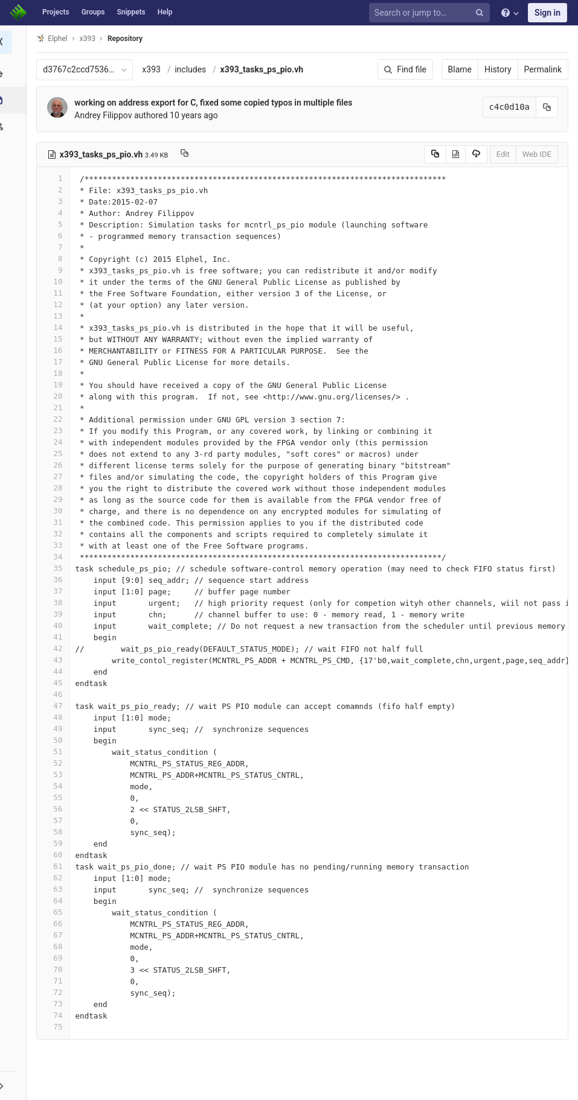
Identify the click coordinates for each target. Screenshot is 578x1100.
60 (56, 854)
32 (56, 533)
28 (56, 487)
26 (56, 464)
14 (56, 327)
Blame (460, 69)
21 (56, 407)
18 (56, 373)
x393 (155, 69)
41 (56, 636)
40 (56, 625)
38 (56, 602)
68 (56, 946)
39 (56, 613)
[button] (15, 1085)
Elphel (55, 38)
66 (56, 923)
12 (56, 304)
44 (56, 671)
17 (56, 361)
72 (56, 992)
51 (56, 751)
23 (56, 430)
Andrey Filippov (106, 115)
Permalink (543, 69)
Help (165, 12)
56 (56, 808)
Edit (503, 154)
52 (56, 763)
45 (56, 682)
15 (56, 338)
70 (56, 969)
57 (56, 820)
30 (56, 510)
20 (56, 396)
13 (56, 315)
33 (56, 545)
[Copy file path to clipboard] (188, 154)
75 (56, 1026)
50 (56, 740)
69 (56, 957)
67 (56, 934)
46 (56, 694)
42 (56, 648)
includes (194, 69)
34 (56, 556)
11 (56, 292)
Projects (55, 12)
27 (56, 476)
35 (56, 568)
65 (56, 912)
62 (56, 877)
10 (56, 281)
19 (56, 384)
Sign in (547, 12)
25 (56, 453)
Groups (93, 12)
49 (56, 728)
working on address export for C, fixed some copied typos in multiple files (217, 102)
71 (56, 980)
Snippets (131, 12)
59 (56, 843)
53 (56, 774)
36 (56, 579)
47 (56, 705)
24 (56, 442)
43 (56, 659)
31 (56, 522)
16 (56, 350)
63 (56, 889)
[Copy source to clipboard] (435, 154)
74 (56, 1015)
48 (56, 717)
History (498, 69)
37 (56, 591)
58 (56, 831)
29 (56, 499)
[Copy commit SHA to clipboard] (547, 107)
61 (56, 866)
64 (56, 900)
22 (56, 419)
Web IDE (536, 154)
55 (56, 797)
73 (56, 1003)
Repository (128, 38)
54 (56, 785)
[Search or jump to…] (431, 13)
